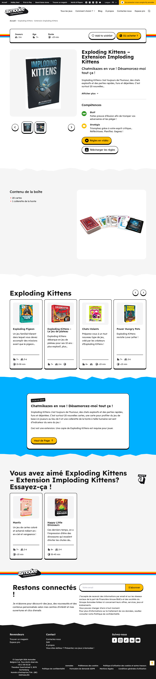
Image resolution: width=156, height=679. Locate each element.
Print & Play (27, 2)
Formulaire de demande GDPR (82, 669)
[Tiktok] (126, 640)
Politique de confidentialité (53, 669)
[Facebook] (114, 640)
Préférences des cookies (88, 666)
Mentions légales (107, 669)
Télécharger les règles (100, 150)
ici (104, 602)
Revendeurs (17, 634)
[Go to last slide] (15, 127)
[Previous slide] (135, 292)
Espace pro (140, 11)
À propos (109, 11)
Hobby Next (15, 2)
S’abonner (134, 587)
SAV (48, 642)
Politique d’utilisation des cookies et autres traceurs (124, 666)
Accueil (4, 2)
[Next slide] (71, 127)
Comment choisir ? (85, 11)
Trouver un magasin (60, 2)
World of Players (77, 2)
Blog (100, 11)
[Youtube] (137, 640)
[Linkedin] (132, 640)
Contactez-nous (124, 11)
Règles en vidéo (96, 140)
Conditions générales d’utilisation (132, 669)
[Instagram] (120, 640)
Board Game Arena (42, 2)
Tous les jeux (66, 11)
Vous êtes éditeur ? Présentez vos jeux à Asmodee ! (70, 648)
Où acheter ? (129, 35)
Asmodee (69, 666)
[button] (27, 127)
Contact (50, 634)
